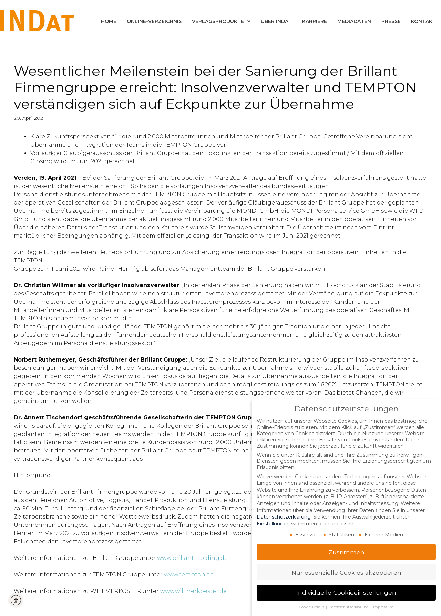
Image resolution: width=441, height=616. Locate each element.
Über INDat (276, 21)
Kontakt (423, 21)
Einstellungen (273, 523)
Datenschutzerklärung (284, 517)
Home (108, 21)
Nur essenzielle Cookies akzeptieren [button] (346, 572)
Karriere (314, 21)
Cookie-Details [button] (312, 607)
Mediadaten (354, 21)
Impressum (383, 607)
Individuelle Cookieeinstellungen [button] (346, 592)
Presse (391, 21)
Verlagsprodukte (221, 21)
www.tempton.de (189, 574)
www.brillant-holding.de (192, 558)
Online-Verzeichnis (154, 21)
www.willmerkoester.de (193, 591)
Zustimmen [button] (346, 551)
